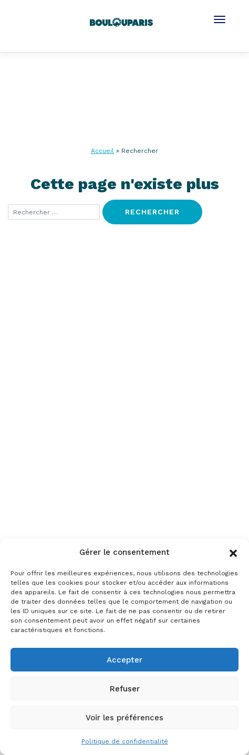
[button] (233, 552)
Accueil (102, 150)
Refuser (125, 689)
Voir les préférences (124, 717)
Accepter (124, 660)
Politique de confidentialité (124, 741)
